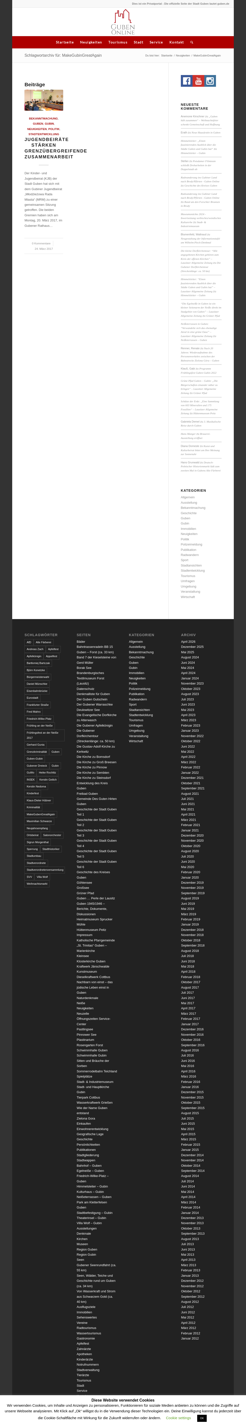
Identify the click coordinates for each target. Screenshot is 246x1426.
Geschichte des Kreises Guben (200, 185)
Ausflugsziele (86, 1307)
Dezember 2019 (192, 882)
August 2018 (190, 951)
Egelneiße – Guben (90, 1171)
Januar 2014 (190, 1213)
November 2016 (192, 1034)
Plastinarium (85, 1040)
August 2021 (190, 793)
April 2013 (188, 1260)
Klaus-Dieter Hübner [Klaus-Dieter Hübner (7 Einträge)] (39, 800)
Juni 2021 (188, 804)
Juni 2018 (188, 961)
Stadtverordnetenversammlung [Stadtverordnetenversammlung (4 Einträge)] (45, 869)
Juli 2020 (187, 856)
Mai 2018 (187, 966)
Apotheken (84, 1354)
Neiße (81, 1003)
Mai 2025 (187, 652)
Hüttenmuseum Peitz (204, 413)
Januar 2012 (190, 1338)
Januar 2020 (190, 877)
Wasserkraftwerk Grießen (95, 1102)
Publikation (188, 550)
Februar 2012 (190, 1333)
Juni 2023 (188, 704)
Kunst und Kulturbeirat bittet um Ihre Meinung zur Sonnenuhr (200, 450)
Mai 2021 (187, 809)
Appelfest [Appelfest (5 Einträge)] (51, 656)
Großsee (83, 888)
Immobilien (188, 529)
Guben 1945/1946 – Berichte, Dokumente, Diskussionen (92, 909)
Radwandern (190, 555)
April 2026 (188, 641)
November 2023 (192, 683)
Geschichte (189, 513)
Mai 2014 (187, 1192)
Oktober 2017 (190, 982)
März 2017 (188, 1013)
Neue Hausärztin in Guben (206, 132)
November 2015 (192, 1097)
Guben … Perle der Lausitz (96, 898)
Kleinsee (83, 956)
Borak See (84, 668)
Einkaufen (84, 1123)
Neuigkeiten (91, 42)
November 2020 (192, 840)
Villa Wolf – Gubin (89, 1223)
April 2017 (188, 1008)
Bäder (81, 641)
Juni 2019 (188, 903)
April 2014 (188, 1197)
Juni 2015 (188, 1123)
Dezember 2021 (192, 778)
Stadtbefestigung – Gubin (95, 1213)
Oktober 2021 (190, 783)
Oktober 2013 (190, 1228)
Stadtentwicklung (44, 134)
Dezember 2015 (192, 1092)
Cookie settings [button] (178, 1418)
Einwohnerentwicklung (92, 1129)
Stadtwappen (86, 1160)
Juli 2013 (187, 1244)
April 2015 (188, 1134)
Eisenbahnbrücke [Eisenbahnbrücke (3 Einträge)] (37, 690)
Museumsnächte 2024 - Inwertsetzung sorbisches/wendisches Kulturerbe (201, 218)
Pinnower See (86, 1034)
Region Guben (87, 1249)
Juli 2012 (187, 1307)
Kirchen (82, 1239)
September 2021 (193, 788)
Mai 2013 (187, 1254)
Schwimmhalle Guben (92, 1050)
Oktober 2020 (190, 846)
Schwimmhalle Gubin (91, 1055)
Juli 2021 (187, 799)
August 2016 (190, 1050)
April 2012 (188, 1323)
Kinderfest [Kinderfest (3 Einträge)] (33, 793)
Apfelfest (83, 1343)
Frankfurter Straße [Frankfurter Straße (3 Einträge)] (38, 704)
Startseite (65, 42)
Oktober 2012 (190, 1291)
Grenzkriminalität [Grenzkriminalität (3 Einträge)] (37, 751)
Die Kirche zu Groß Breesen (96, 762)
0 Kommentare (41, 243)
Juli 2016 (187, 1055)
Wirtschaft (188, 597)
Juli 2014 (187, 1181)
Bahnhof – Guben (89, 1165)
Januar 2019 (190, 924)
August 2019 (190, 898)
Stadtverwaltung (88, 1370)
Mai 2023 (187, 710)
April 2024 (188, 673)
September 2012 (193, 1296)
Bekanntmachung (43, 118)
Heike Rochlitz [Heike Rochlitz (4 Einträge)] (47, 772)
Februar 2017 (190, 1019)
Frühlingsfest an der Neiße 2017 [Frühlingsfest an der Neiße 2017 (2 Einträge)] (42, 735)
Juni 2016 (188, 1061)
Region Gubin (86, 1254)
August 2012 (190, 1302)
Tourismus (117, 42)
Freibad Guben (87, 793)
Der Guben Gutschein (92, 699)
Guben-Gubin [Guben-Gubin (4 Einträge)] (35, 758)
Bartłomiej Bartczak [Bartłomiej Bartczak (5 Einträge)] (38, 663)
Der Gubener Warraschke (95, 704)
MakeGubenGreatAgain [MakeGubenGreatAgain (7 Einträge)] (41, 814)
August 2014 (190, 1176)
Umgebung (188, 586)
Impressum (84, 935)
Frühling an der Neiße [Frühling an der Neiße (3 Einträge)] (39, 725)
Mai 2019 (187, 909)
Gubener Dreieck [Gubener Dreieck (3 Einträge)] (37, 765)
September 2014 (193, 1171)
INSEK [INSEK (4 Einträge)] (31, 779)
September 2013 (193, 1233)
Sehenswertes (87, 1317)
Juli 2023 (187, 699)
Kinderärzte (85, 1359)
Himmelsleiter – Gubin (193, 153)
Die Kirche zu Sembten (93, 772)
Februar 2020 (190, 872)
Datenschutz (85, 689)
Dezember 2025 (192, 647)
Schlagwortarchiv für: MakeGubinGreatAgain (63, 55)
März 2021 (188, 820)
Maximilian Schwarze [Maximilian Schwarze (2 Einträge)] (39, 821)
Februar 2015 (190, 1144)
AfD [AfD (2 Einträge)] (29, 642)
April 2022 (188, 757)
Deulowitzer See (88, 710)
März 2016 (188, 1076)
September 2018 (193, 945)
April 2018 (188, 971)
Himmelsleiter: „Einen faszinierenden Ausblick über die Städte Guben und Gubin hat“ (198, 144)
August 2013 (190, 1239)
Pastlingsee (85, 1029)
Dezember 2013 (192, 1218)
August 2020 (190, 851)
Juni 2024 (188, 662)
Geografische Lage (90, 1134)
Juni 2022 (188, 746)
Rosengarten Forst (90, 1045)
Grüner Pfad (213, 315)
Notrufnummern (88, 1364)
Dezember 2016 (192, 1029)
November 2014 (192, 1160)
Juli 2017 (187, 992)
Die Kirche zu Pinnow (92, 767)
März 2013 (188, 1265)
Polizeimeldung (191, 544)
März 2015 (188, 1139)
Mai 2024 (187, 668)
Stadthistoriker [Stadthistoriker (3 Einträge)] (51, 849)
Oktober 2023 (190, 689)
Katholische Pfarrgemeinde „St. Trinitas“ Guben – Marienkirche (96, 945)
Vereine (82, 1323)
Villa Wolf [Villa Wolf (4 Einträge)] (42, 876)
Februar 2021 (190, 825)
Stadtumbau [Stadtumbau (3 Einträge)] (34, 855)
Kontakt (176, 42)
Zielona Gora (86, 1118)
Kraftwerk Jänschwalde (93, 966)
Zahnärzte (84, 1349)
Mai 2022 (187, 751)
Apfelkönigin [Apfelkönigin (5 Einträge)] (34, 656)
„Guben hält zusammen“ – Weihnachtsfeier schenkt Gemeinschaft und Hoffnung (200, 120)
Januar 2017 (190, 1024)
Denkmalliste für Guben (93, 694)
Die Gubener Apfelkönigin (95, 725)
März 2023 (188, 720)
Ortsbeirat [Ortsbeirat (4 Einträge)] (32, 835)
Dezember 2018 (192, 930)
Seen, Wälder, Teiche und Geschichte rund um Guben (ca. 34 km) (96, 1281)
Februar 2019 (190, 919)
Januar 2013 (190, 1275)
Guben (38, 123)
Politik (54, 129)
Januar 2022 (190, 772)
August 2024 (190, 657)
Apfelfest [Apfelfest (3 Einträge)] (53, 649)
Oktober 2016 (190, 1040)
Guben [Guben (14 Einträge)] (55, 751)
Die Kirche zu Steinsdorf (94, 778)
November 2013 (192, 1223)
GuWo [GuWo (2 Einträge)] (30, 772)
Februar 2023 (190, 725)
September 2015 (193, 1108)
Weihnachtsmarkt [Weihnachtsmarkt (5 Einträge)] (37, 883)
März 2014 (188, 1202)
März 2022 (188, 762)
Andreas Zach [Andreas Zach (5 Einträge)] (35, 649)
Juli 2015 (187, 1118)
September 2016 (193, 1045)
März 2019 (188, 914)
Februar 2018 (190, 977)
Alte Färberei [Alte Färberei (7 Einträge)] (43, 642)
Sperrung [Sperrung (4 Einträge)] (32, 849)
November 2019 (192, 888)
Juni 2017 (188, 998)
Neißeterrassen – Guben (194, 339)
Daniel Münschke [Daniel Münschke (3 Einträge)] (37, 683)
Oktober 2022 (190, 741)
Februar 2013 (190, 1270)
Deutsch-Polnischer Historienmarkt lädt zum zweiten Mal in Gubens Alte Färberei (201, 466)
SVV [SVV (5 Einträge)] (29, 876)
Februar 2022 (190, 767)
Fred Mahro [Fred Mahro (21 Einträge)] (34, 711)
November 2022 (192, 736)
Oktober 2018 (190, 940)
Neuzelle (83, 1013)
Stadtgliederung (88, 1155)
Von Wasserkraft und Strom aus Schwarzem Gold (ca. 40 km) (96, 1296)
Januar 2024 (190, 678)
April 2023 (188, 715)
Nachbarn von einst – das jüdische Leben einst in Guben (95, 987)
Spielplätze (84, 1076)
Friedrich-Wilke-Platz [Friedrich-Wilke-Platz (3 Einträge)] (39, 718)
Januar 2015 (190, 1150)
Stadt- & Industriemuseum (95, 1082)
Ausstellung (189, 502)
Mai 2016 (187, 1066)
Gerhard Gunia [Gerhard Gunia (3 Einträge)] (35, 744)
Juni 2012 (188, 1312)
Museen (82, 1244)
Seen (80, 1260)
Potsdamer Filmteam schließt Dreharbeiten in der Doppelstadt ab (198, 165)
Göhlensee (84, 882)
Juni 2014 (188, 1186)
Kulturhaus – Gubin (90, 1192)
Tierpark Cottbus (88, 1097)
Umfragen (188, 581)
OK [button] (202, 1418)
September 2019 (193, 893)
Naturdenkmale (87, 998)
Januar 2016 (190, 1087)
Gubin (49, 123)
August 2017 (190, 987)
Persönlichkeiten (88, 1144)
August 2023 (190, 694)
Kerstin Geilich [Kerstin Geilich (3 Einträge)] (48, 779)
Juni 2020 (188, 861)
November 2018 (192, 935)
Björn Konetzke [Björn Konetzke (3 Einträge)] (36, 670)
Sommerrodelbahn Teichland (97, 1071)
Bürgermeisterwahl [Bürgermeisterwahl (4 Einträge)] (38, 676)
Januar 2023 (190, 730)
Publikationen (86, 1150)
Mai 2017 (187, 1003)
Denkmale (84, 1233)
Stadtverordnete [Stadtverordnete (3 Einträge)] (36, 862)
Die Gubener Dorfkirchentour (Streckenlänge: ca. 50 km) (201, 266)
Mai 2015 (187, 1129)
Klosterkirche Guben (91, 961)
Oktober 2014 (190, 1165)
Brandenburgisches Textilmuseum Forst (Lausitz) (90, 678)
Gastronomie (86, 1338)
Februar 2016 (190, 1082)
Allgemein (188, 497)
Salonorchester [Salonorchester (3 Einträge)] (52, 835)
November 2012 (192, 1286)
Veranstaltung (190, 591)
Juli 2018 (187, 956)
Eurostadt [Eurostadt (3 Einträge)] (32, 697)
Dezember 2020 (192, 835)
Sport (184, 560)
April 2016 (188, 1071)
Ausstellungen (87, 1228)
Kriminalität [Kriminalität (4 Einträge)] (33, 807)
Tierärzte (83, 1375)
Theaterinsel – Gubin (91, 1218)
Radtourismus (86, 1328)
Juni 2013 (188, 1249)
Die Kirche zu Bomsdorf (93, 757)
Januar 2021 (190, 830)
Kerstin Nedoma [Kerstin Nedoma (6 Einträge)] (36, 786)
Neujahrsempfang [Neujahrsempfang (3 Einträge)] (37, 828)
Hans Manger (188, 433)
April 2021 (188, 814)
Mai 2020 (187, 867)
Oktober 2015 (190, 1102)
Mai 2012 (187, 1317)
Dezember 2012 (192, 1281)
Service (156, 42)
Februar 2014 (190, 1207)
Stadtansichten (191, 565)
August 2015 (190, 1113)
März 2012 (188, 1328)
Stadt (138, 42)
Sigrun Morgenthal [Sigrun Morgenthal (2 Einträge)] (38, 842)
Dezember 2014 (192, 1155)
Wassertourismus (89, 1333)
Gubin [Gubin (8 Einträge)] (55, 765)
